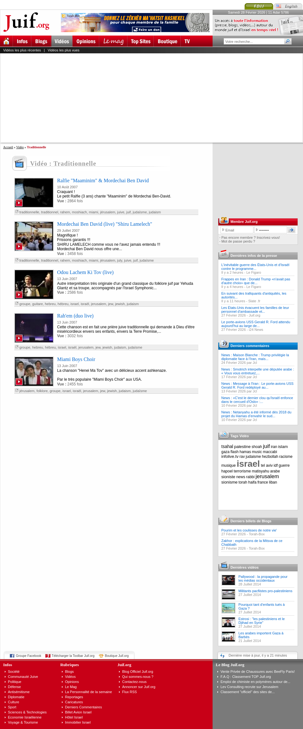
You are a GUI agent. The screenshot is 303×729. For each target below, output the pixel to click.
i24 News (256, 329)
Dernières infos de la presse (254, 255)
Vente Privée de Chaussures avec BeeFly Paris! (258, 671)
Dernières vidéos (245, 567)
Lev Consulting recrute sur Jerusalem (249, 687)
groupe (24, 304)
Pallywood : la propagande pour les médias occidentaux (263, 578)
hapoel (227, 471)
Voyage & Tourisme (23, 722)
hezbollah (270, 456)
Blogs (69, 671)
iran (274, 447)
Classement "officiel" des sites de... (248, 692)
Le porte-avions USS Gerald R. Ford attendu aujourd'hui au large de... (255, 324)
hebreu (50, 304)
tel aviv (267, 465)
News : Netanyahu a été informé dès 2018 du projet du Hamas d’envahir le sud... (256, 414)
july (119, 260)
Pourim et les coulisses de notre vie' (249, 530)
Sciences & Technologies (27, 712)
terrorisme (242, 471)
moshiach (79, 212)
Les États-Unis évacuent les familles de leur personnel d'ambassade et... (255, 309)
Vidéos (70, 677)
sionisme (229, 482)
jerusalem (98, 304)
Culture (13, 702)
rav (242, 456)
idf (276, 465)
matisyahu (260, 471)
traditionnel (49, 212)
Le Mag (71, 687)
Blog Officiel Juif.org (137, 671)
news (240, 477)
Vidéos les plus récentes (22, 50)
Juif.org (254, 315)
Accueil (8, 147)
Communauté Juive (23, 677)
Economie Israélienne (25, 717)
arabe (275, 471)
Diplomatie (16, 697)
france (262, 482)
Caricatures (74, 702)
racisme (286, 456)
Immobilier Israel (78, 722)
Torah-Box (257, 534)
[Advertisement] (122, 97)
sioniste (228, 476)
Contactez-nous (134, 682)
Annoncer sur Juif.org (138, 687)
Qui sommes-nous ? (137, 677)
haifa (252, 482)
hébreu (63, 304)
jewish (120, 304)
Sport (12, 707)
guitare (37, 304)
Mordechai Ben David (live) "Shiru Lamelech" (104, 224)
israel (74, 304)
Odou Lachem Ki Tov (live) (85, 272)
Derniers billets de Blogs (251, 521)
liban (273, 482)
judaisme (253, 456)
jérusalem (107, 212)
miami (93, 212)
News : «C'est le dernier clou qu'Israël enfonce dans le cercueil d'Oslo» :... (257, 400)
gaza (225, 452)
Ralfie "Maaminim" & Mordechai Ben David (103, 180)
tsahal (227, 446)
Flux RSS (129, 692)
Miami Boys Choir (76, 359)
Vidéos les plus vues (63, 50)
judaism (155, 212)
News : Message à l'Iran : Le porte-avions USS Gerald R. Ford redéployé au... (257, 385)
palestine (242, 446)
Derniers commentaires (250, 346)
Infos (7, 664)
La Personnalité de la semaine (88, 692)
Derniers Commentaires (83, 707)
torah (243, 482)
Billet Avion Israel (78, 712)
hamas (245, 452)
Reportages (74, 697)
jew (110, 304)
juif (128, 212)
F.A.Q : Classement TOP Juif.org (246, 677)
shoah (257, 447)
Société (14, 671)
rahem (65, 212)
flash (235, 452)
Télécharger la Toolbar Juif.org (73, 656)
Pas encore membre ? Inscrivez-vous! (250, 237)
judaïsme (140, 212)
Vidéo (20, 147)
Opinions (72, 682)
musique (228, 465)
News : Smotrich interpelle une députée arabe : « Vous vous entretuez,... (257, 371)
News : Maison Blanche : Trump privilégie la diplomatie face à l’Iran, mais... (255, 357)
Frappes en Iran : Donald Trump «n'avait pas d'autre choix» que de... (255, 281)
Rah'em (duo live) (75, 315)
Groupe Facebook (28, 656)
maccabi (270, 452)
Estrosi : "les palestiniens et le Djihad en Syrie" (262, 621)
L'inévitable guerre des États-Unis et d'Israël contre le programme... (255, 267)
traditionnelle (29, 212)
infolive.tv (230, 456)
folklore (42, 391)
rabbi (250, 477)
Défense (14, 687)
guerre (284, 465)
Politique (14, 682)
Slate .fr (254, 301)
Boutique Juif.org (117, 656)
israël (85, 304)
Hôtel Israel (74, 717)
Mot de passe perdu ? (238, 241)
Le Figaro (253, 272)
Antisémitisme (19, 692)
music (257, 452)
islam (283, 446)
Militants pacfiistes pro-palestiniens (266, 591)
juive (120, 212)
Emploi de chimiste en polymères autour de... (255, 682)
